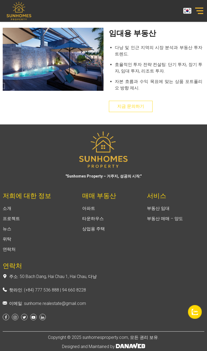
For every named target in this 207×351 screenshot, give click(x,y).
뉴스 (7, 232)
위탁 (7, 242)
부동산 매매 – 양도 (165, 221)
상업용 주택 (93, 232)
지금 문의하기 (130, 106)
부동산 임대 (158, 211)
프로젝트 (11, 221)
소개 (7, 211)
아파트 (88, 211)
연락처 (9, 252)
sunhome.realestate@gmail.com (55, 306)
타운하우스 (93, 221)
